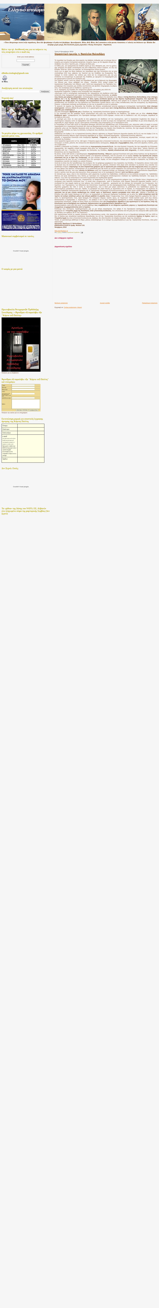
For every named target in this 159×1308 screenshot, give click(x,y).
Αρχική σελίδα (105, 303)
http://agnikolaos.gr (61, 231)
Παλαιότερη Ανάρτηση (149, 303)
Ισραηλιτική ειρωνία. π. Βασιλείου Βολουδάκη (80, 54)
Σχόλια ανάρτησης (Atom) (73, 307)
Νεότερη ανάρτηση (61, 303)
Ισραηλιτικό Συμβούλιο (73, 232)
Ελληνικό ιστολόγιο (26, 9)
